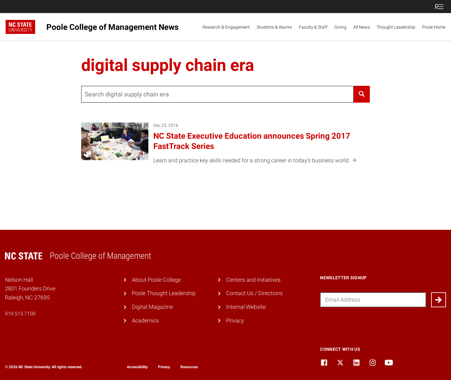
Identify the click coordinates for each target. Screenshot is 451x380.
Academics (145, 320)
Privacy (235, 320)
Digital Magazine (152, 307)
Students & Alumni (274, 27)
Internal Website (246, 307)
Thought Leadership (396, 27)
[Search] (362, 94)
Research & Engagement (226, 27)
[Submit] (438, 299)
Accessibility (137, 367)
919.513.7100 (20, 314)
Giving (340, 27)
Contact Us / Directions (254, 293)
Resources (189, 367)
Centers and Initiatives (253, 279)
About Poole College (156, 279)
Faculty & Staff (313, 27)
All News (361, 27)
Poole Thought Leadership (164, 293)
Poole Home (433, 27)
